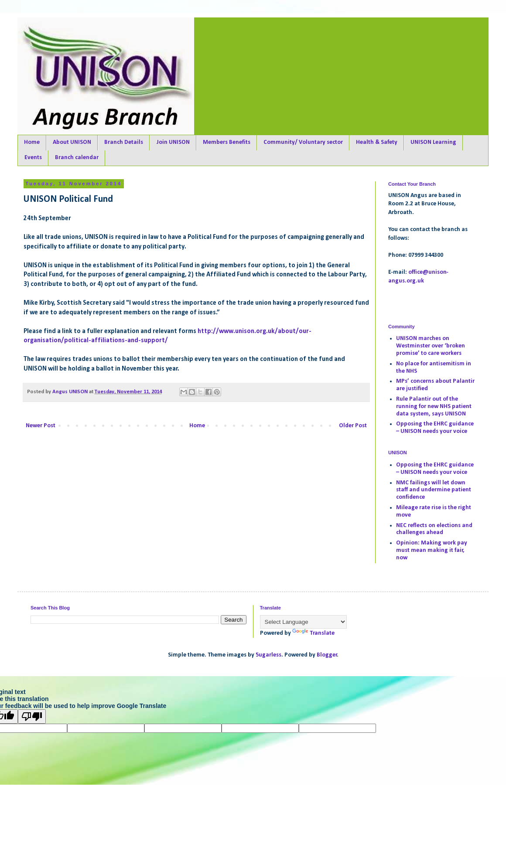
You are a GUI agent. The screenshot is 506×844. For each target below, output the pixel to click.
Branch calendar (77, 157)
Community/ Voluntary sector (303, 142)
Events (33, 157)
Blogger (327, 655)
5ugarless (268, 655)
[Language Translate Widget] (303, 622)
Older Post (353, 425)
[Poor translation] (32, 716)
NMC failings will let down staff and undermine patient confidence (433, 490)
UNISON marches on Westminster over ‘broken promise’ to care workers (430, 346)
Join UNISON (173, 142)
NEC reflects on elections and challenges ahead (434, 529)
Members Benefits (226, 142)
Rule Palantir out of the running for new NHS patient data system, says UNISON (434, 406)
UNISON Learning (433, 142)
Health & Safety (376, 142)
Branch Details (123, 142)
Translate (313, 633)
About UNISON (72, 142)
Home (32, 142)
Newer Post (40, 425)
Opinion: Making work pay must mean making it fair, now (431, 550)
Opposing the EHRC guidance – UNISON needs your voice (435, 428)
